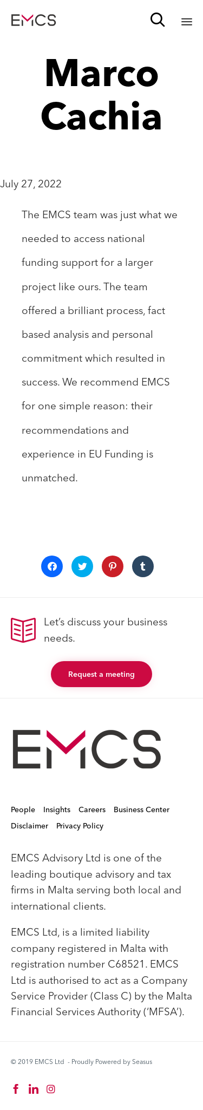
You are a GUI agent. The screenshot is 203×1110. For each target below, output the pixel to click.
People (23, 809)
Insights (56, 809)
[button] (101, 674)
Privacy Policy (79, 826)
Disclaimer (29, 826)
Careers (92, 809)
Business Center (141, 809)
